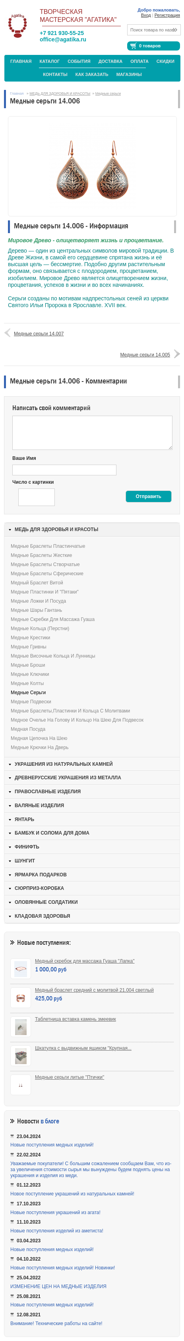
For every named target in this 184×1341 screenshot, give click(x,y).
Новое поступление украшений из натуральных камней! (72, 1194)
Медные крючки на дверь (39, 747)
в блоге (50, 1121)
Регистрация (167, 15)
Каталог (49, 61)
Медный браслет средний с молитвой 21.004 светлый (94, 990)
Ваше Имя (24, 458)
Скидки (165, 61)
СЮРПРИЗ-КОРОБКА (39, 888)
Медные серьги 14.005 (145, 355)
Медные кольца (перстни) (40, 628)
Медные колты (27, 683)
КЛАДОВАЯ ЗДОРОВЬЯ (42, 916)
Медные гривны (28, 647)
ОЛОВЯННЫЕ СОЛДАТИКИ (46, 902)
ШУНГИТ (25, 861)
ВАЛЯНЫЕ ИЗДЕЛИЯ (39, 805)
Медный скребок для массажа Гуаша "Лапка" (85, 961)
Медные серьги (108, 93)
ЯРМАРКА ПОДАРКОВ (41, 875)
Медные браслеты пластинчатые (48, 546)
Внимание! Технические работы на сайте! (56, 1323)
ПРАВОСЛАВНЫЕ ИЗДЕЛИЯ (48, 791)
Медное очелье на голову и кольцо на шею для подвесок (77, 720)
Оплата (139, 61)
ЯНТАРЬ (24, 819)
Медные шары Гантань (36, 610)
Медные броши (28, 665)
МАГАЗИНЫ (129, 74)
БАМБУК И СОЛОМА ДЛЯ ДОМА (52, 833)
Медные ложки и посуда (38, 601)
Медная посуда (28, 729)
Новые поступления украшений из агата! (55, 1212)
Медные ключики (30, 674)
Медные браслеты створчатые (45, 564)
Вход (146, 15)
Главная (20, 61)
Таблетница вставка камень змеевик (75, 1019)
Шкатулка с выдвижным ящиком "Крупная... (83, 1048)
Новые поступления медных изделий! (52, 1145)
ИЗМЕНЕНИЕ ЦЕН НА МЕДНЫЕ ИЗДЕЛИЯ (58, 1286)
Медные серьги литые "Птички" (69, 1077)
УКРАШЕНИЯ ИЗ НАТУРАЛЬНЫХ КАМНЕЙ (64, 764)
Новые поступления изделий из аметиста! (56, 1231)
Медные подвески (31, 702)
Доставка (111, 61)
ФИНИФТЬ (27, 847)
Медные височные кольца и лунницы (53, 656)
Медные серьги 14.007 (39, 334)
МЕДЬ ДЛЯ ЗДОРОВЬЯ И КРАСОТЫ (59, 93)
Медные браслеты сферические (47, 573)
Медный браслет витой (37, 583)
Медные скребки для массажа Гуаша (53, 619)
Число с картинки (33, 482)
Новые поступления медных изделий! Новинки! (62, 1268)
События (79, 61)
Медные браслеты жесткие (41, 555)
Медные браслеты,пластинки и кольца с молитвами (70, 711)
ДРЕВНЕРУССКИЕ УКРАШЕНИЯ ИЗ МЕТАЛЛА (68, 777)
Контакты (55, 74)
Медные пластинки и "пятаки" (45, 592)
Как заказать (92, 74)
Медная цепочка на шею (39, 738)
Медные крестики (30, 637)
